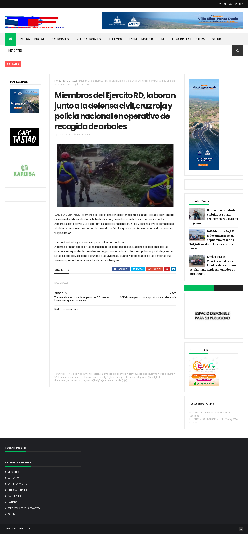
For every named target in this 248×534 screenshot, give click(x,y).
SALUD (216, 39)
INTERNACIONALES (88, 39)
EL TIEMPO (115, 39)
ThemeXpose (24, 528)
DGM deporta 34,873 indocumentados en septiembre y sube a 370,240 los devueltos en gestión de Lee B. (213, 240)
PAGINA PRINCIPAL (32, 39)
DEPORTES (15, 50)
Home (57, 80)
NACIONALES (60, 39)
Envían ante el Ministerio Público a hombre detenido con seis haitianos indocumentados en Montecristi (212, 265)
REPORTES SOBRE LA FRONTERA (183, 39)
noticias (12, 502)
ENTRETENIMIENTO (141, 39)
